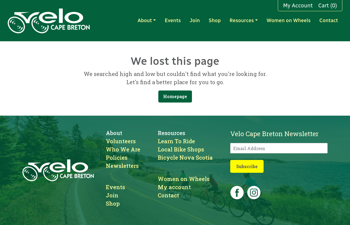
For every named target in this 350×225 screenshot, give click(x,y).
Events (173, 20)
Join (194, 20)
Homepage (175, 96)
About (145, 20)
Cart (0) (327, 5)
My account (174, 187)
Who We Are (123, 149)
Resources (241, 20)
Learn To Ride (176, 141)
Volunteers (121, 141)
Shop (215, 20)
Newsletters (122, 165)
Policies (116, 157)
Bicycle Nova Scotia (185, 157)
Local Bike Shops (181, 149)
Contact (328, 20)
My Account (298, 5)
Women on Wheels (289, 20)
